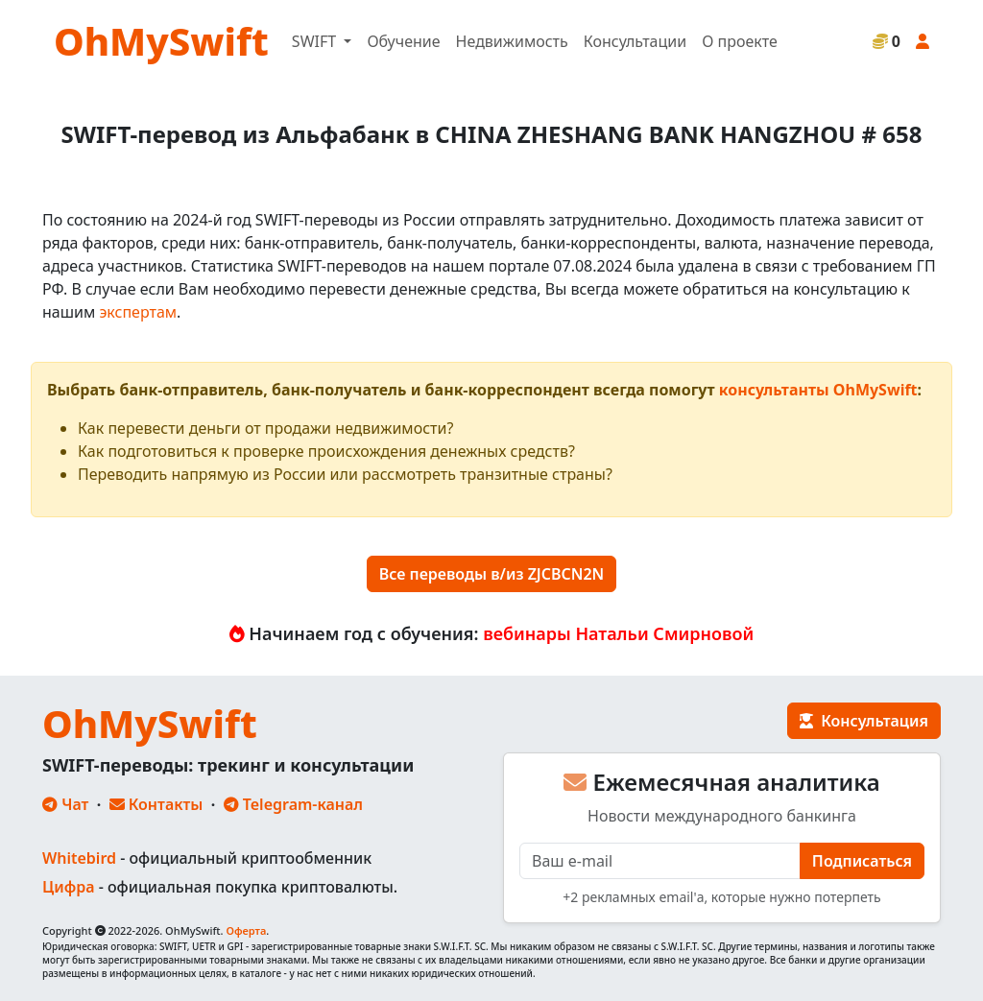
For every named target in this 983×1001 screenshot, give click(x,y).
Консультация (864, 720)
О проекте (740, 41)
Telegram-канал (293, 804)
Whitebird (79, 858)
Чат (65, 804)
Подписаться (862, 860)
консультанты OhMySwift (818, 389)
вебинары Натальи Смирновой (618, 633)
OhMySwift (161, 40)
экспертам (138, 311)
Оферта (246, 930)
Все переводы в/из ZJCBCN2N (492, 573)
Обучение (403, 41)
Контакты (156, 804)
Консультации (635, 41)
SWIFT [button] (316, 41)
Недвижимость (512, 41)
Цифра (68, 886)
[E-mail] (660, 861)
